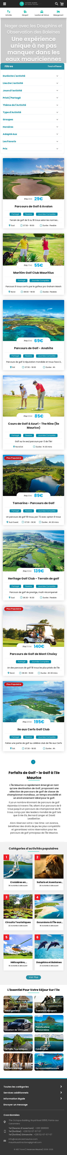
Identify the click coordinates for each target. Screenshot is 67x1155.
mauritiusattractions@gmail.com (25, 1142)
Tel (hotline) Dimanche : (21, 1134)
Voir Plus (33, 977)
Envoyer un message (16, 1104)
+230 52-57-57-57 (25, 1131)
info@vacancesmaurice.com (23, 1139)
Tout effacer (55, 66)
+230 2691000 (29, 1128)
